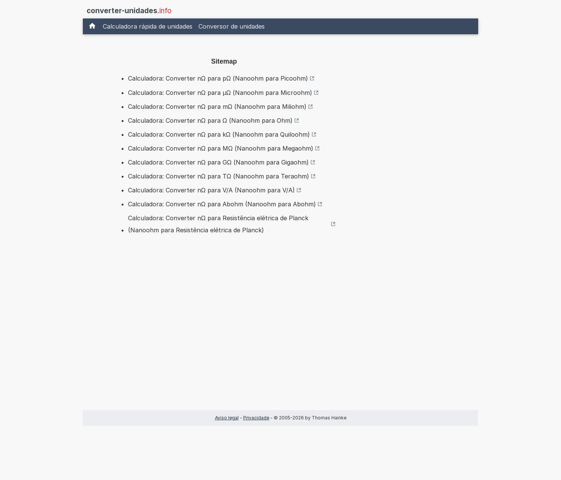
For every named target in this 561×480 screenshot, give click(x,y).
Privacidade (256, 418)
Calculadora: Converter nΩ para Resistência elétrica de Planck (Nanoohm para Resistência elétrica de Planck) (218, 224)
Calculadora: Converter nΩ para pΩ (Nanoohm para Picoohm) (218, 78)
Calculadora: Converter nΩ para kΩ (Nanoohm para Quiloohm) (219, 134)
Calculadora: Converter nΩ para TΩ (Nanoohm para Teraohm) (218, 176)
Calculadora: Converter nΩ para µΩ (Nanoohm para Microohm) (220, 92)
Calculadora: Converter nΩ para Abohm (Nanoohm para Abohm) (222, 204)
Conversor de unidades (231, 26)
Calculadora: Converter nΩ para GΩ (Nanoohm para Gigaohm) (218, 162)
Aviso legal (227, 418)
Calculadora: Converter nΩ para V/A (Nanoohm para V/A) (211, 190)
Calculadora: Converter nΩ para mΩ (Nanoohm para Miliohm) (217, 106)
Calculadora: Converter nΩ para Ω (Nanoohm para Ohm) (210, 120)
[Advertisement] (224, 334)
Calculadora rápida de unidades (147, 26)
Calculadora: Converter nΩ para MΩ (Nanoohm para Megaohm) (220, 148)
